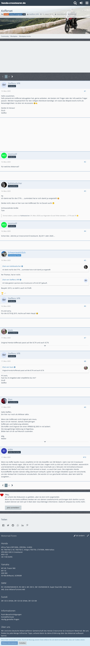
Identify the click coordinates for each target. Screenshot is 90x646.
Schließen (22, 643)
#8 (85, 361)
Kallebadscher (25, 216)
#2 (85, 162)
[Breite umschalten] (88, 535)
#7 (85, 338)
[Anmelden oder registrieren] (81, 3)
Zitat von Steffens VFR (10, 280)
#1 (85, 91)
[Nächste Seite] (12, 76)
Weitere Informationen (9, 643)
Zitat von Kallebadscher (11, 266)
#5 (85, 260)
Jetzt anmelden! (13, 508)
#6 (85, 306)
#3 (85, 191)
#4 (85, 231)
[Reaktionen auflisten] (4, 293)
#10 (84, 457)
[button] (87, 3)
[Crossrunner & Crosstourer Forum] (13, 3)
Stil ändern (80, 535)
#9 (85, 407)
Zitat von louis (7, 367)
